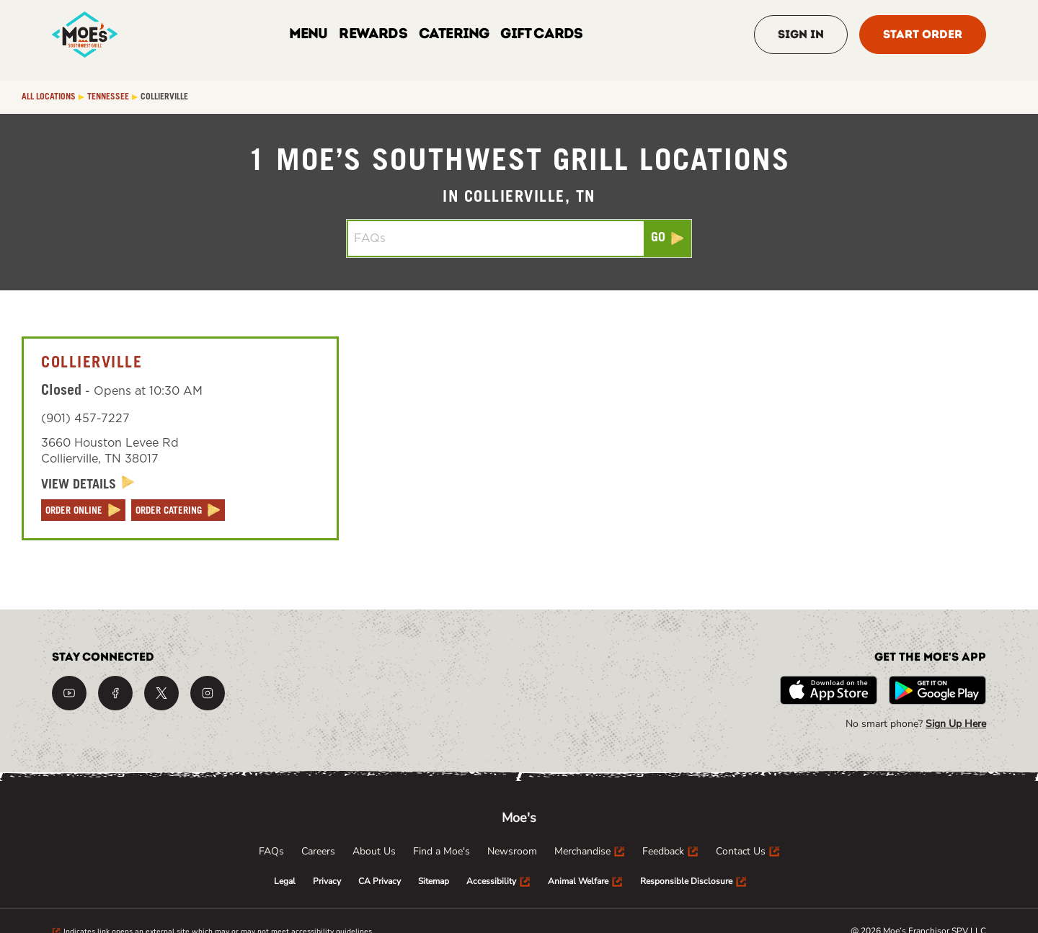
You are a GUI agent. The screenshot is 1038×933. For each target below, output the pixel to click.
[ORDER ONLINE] (83, 510)
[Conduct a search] (496, 238)
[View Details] (88, 485)
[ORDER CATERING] (178, 510)
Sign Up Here (956, 724)
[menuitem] (271, 851)
